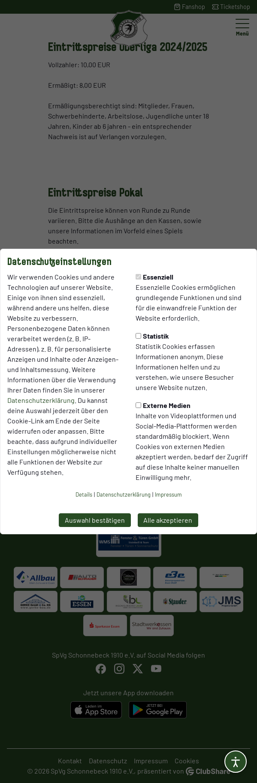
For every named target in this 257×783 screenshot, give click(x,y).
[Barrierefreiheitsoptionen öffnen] (235, 761)
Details (84, 494)
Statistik (152, 336)
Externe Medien (163, 405)
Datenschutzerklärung (41, 400)
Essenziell (154, 277)
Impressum (168, 494)
